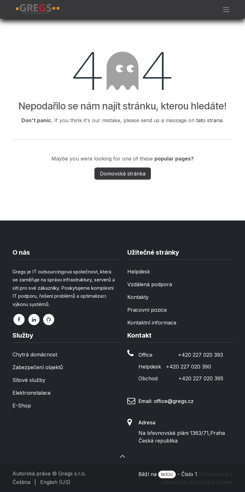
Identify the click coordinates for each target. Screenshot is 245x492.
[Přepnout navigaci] (226, 9)
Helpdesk (138, 271)
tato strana (209, 120)
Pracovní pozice (147, 310)
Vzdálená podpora (149, 284)
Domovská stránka (122, 173)
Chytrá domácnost (34, 354)
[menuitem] (21, 482)
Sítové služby (28, 380)
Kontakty (138, 297)
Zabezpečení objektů (37, 367)
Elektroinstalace (31, 393)
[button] (122, 456)
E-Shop (21, 405)
